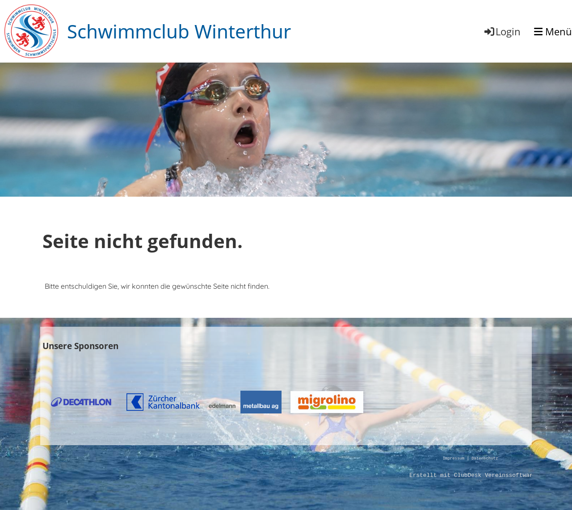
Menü (553, 31)
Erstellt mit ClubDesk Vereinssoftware (472, 476)
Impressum (453, 459)
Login (502, 31)
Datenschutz (484, 459)
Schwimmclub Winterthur (179, 31)
